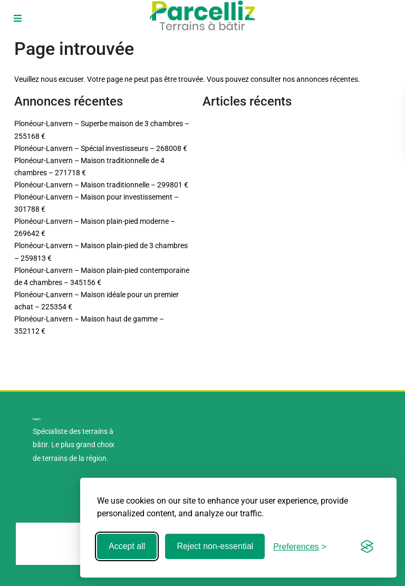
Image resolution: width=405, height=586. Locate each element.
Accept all (127, 546)
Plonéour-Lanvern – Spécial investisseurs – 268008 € (100, 148)
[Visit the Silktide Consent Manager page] (367, 546)
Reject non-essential (215, 546)
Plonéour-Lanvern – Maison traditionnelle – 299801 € (101, 185)
